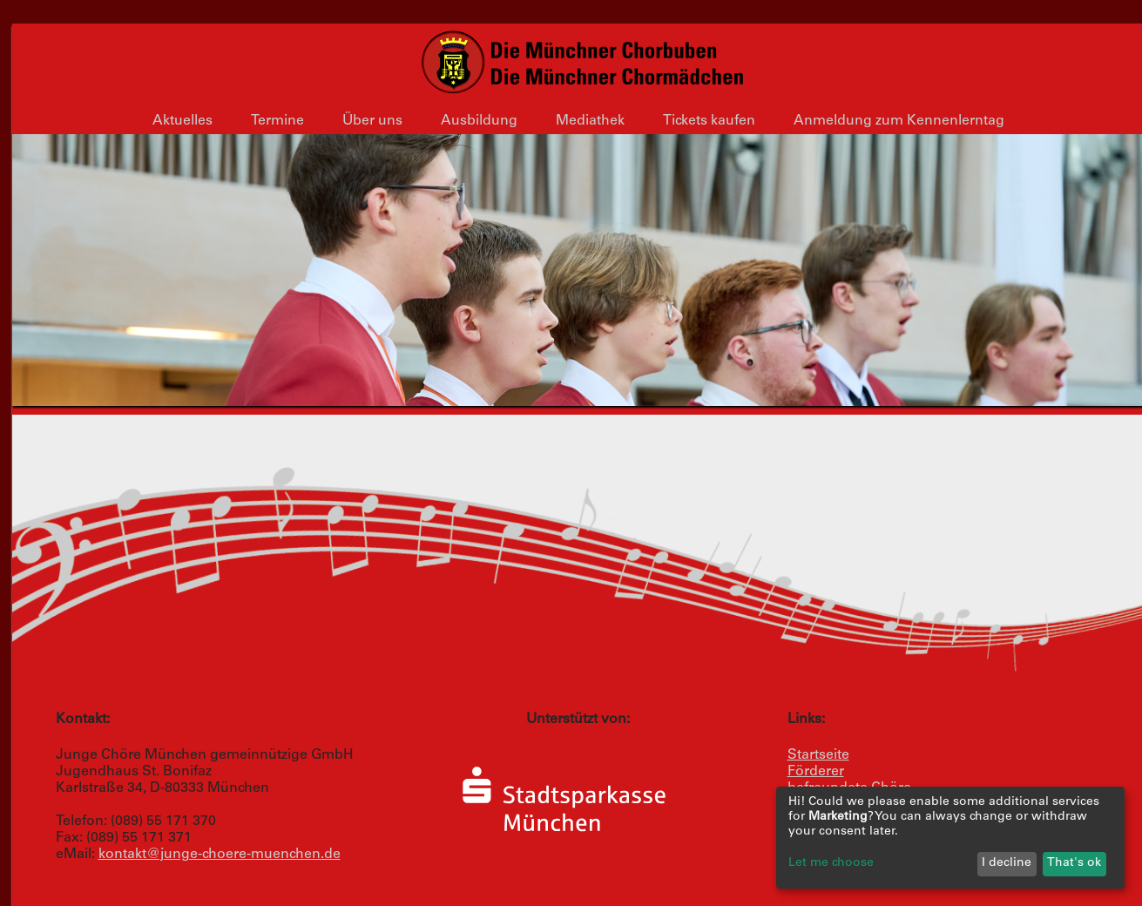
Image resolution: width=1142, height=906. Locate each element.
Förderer (815, 772)
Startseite (818, 755)
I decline (1006, 863)
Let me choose (831, 863)
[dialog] (950, 838)
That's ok (1074, 863)
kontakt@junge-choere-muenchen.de (219, 855)
